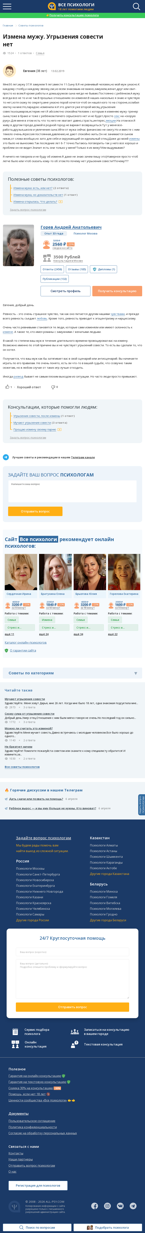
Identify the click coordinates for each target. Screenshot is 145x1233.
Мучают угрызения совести (32, 422)
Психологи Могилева (105, 909)
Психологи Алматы (104, 845)
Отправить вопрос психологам (31, 1166)
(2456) (52, 269)
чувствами (118, 314)
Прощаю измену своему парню (34, 429)
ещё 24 (44, 634)
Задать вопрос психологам (28, 209)
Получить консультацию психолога (72, 15)
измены (134, 138)
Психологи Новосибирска (35, 880)
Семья (40, 53)
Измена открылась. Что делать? (35, 201)
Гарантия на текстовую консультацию (37, 1082)
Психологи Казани (29, 897)
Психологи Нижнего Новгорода (39, 891)
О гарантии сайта (23, 650)
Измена (47, 620)
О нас (12, 1172)
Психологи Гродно (103, 914)
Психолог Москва (85, 233)
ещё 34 (78, 634)
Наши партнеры (20, 1159)
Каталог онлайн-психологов (26, 642)
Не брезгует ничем (18, 746)
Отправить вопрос (72, 1007)
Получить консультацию (117, 291)
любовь (42, 318)
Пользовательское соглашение (31, 1121)
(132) (55, 279)
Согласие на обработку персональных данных (42, 1133)
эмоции (111, 120)
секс (117, 116)
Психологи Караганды (106, 862)
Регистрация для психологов (38, 1185)
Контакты (15, 1153)
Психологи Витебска (105, 903)
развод (18, 376)
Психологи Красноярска (33, 903)
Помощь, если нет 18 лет (27, 1094)
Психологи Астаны (103, 851)
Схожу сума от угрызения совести (29, 713)
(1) (106, 269)
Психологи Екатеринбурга (35, 886)
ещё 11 (9, 634)
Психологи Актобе (103, 868)
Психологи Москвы (30, 868)
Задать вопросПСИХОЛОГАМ (141, 805)
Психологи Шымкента (106, 857)
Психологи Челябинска (33, 909)
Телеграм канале (83, 457)
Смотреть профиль (66, 291)
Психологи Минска (104, 891)
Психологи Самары (30, 914)
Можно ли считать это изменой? (29, 728)
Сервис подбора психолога (37, 1032)
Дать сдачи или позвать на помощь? (36, 799)
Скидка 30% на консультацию (30, 1088)
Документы (18, 1113)
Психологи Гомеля (103, 897)
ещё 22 (112, 634)
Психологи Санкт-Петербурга (38, 874)
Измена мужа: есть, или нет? (32, 188)
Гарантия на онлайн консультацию (34, 1076)
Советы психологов (31, 25)
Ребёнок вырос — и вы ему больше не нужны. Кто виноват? (52, 808)
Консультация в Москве (68, 260)
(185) (77, 269)
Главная (8, 25)
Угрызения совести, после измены (36, 416)
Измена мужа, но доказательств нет (38, 195)
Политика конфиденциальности (32, 1127)
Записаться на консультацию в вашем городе (106, 1032)
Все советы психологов (22, 767)
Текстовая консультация (103, 1044)
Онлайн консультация (35, 1044)
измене (8, 332)
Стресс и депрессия (15, 628)
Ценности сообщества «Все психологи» (37, 1100)
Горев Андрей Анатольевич (71, 227)
